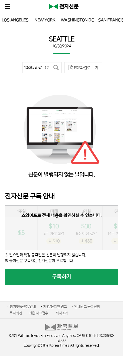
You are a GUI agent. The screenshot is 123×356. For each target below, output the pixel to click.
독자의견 (15, 313)
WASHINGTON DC (77, 20)
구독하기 (61, 277)
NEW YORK (44, 20)
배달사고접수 (39, 313)
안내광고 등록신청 (87, 307)
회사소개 (62, 313)
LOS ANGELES (15, 20)
